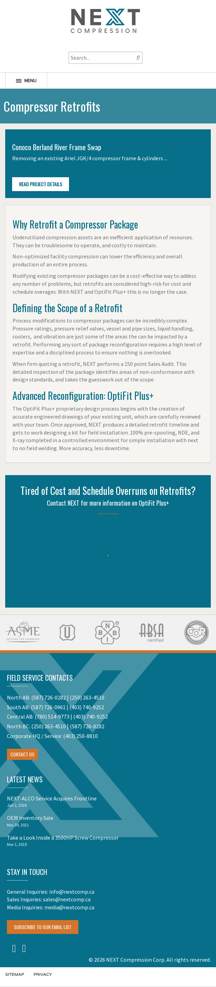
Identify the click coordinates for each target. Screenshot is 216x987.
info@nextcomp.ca (71, 891)
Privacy (42, 974)
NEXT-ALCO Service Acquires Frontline (52, 798)
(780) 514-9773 (52, 716)
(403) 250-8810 (80, 735)
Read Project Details (40, 184)
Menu (26, 80)
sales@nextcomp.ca (66, 899)
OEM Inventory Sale (30, 817)
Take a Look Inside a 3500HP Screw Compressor (63, 837)
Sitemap (14, 974)
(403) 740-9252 (86, 707)
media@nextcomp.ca (69, 907)
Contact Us (22, 754)
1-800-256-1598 (105, 43)
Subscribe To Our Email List (42, 926)
